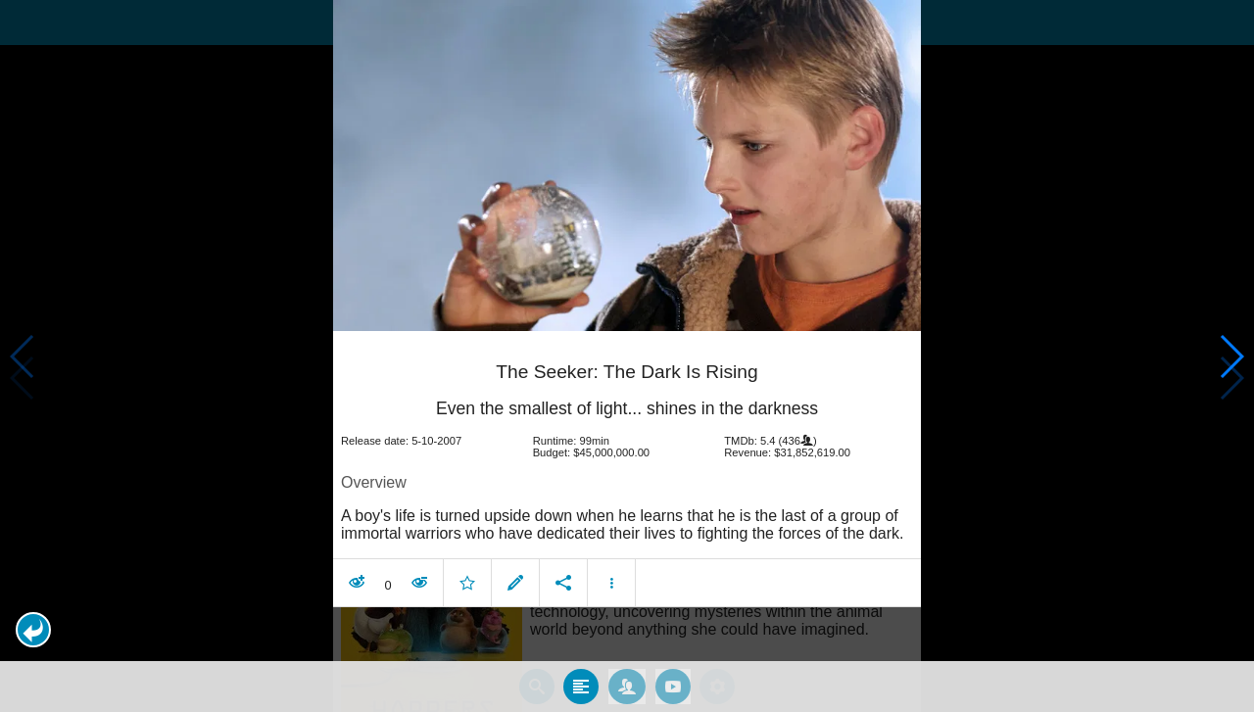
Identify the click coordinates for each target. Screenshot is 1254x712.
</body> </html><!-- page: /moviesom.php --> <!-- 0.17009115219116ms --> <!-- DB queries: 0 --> (627, 356)
